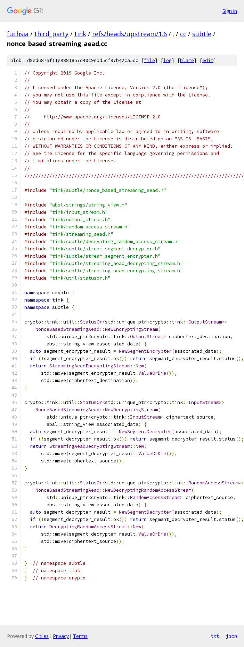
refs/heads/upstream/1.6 (129, 34)
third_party (51, 34)
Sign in (229, 11)
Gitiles (42, 636)
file (149, 60)
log (167, 60)
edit (207, 60)
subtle (201, 34)
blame (187, 60)
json (231, 636)
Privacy (61, 636)
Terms (80, 636)
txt (215, 636)
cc (183, 34)
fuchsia (18, 34)
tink (80, 34)
